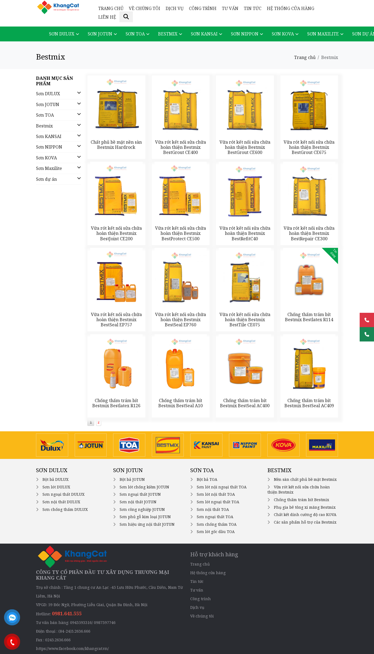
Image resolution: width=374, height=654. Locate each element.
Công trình (202, 8)
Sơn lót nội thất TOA (216, 494)
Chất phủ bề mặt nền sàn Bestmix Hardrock (116, 144)
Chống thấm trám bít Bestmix (301, 499)
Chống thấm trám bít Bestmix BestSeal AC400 (245, 403)
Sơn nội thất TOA (213, 509)
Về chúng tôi (144, 8)
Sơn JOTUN (100, 34)
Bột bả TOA (207, 479)
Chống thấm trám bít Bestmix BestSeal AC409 (309, 403)
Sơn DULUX (61, 34)
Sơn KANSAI (204, 34)
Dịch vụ (174, 8)
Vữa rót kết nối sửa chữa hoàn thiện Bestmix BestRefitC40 (244, 233)
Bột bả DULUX (55, 479)
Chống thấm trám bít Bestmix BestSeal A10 (180, 403)
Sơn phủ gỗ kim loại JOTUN (145, 516)
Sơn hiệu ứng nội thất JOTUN (147, 524)
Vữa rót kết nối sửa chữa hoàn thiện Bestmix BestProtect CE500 (180, 233)
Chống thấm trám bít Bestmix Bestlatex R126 (116, 403)
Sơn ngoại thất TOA (215, 516)
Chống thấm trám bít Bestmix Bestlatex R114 (309, 317)
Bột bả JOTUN (132, 479)
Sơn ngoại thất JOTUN (140, 494)
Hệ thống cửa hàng (290, 8)
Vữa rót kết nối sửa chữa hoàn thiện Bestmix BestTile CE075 (244, 319)
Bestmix (168, 34)
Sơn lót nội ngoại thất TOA (222, 486)
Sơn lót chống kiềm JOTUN (144, 486)
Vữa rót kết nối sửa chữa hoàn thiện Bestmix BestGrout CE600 (244, 147)
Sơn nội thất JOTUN (138, 501)
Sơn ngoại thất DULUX (63, 494)
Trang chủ (110, 8)
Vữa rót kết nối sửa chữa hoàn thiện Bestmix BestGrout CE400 (180, 147)
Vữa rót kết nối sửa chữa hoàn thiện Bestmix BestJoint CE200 (116, 233)
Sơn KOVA (283, 34)
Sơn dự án (46, 179)
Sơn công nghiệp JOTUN (142, 509)
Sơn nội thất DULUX (61, 501)
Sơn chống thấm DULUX (65, 509)
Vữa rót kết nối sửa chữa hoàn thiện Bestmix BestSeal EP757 (116, 319)
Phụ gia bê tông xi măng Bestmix (305, 507)
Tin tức (252, 8)
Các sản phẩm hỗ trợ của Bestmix (305, 522)
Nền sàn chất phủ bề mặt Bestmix (305, 479)
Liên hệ (107, 17)
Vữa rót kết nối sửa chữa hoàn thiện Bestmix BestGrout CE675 (309, 147)
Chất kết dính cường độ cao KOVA (305, 514)
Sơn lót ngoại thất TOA (218, 501)
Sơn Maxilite (323, 34)
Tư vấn (230, 8)
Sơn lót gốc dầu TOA (216, 531)
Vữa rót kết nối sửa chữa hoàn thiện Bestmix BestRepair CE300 (309, 233)
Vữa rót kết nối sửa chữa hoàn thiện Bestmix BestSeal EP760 (180, 319)
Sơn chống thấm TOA (217, 524)
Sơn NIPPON (244, 34)
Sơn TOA (135, 34)
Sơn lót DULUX (56, 486)
